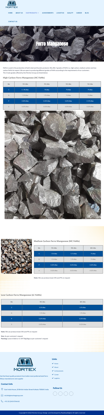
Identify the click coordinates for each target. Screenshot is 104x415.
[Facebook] (55, 394)
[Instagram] (71, 394)
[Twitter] (60, 394)
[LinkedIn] (66, 394)
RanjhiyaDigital (66, 413)
